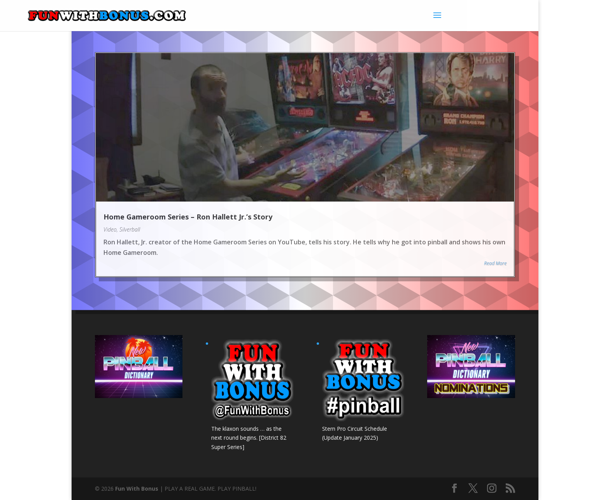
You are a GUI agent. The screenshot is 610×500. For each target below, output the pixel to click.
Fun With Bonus (136, 488)
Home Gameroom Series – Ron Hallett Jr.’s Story (187, 216)
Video (110, 229)
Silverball (129, 229)
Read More (495, 263)
